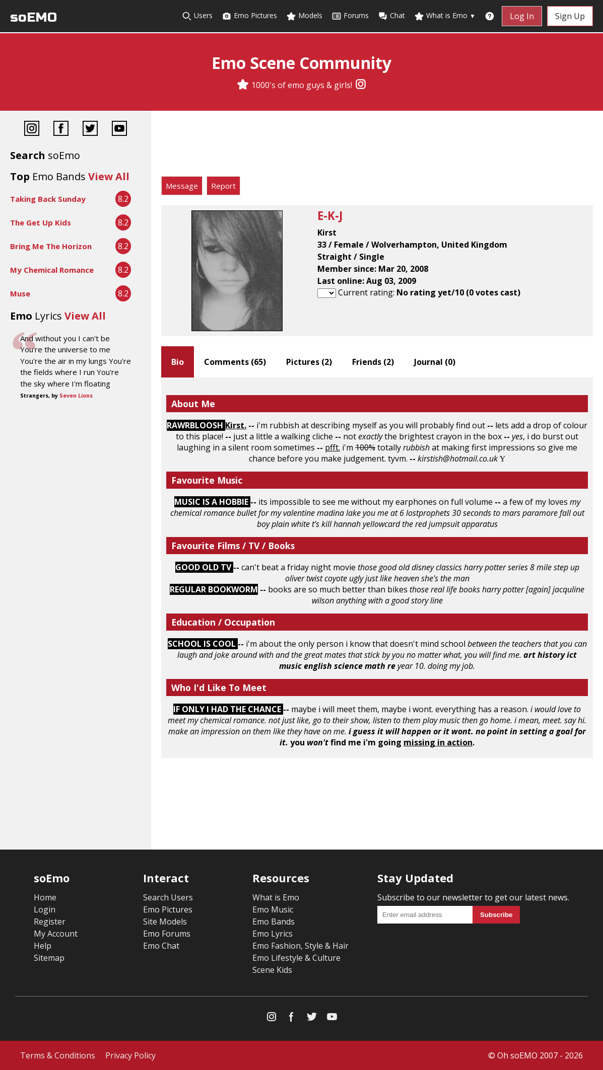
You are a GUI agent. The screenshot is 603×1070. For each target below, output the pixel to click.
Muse (20, 293)
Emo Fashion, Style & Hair (300, 945)
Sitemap (49, 957)
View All (108, 176)
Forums (350, 16)
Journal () (434, 361)
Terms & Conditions (57, 1055)
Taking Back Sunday (48, 199)
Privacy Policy (130, 1055)
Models (304, 16)
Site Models (165, 921)
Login (44, 909)
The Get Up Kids (40, 222)
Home (45, 897)
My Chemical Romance (52, 270)
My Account (56, 933)
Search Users (168, 897)
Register (49, 921)
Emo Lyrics (272, 933)
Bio (177, 361)
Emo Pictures (249, 16)
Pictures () (309, 361)
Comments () (235, 361)
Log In (522, 16)
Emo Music (272, 909)
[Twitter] (90, 129)
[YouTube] (119, 129)
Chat (391, 16)
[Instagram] (360, 85)
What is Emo (445, 16)
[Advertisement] (377, 146)
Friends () (373, 361)
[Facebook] (61, 129)
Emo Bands (273, 921)
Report (223, 186)
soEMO (33, 17)
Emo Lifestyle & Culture (296, 957)
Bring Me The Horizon (51, 246)
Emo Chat (161, 945)
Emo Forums (166, 933)
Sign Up (570, 16)
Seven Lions (76, 395)
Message (182, 186)
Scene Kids (272, 969)
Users (197, 16)
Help (42, 945)
